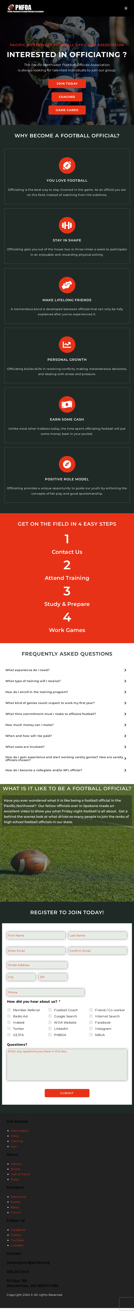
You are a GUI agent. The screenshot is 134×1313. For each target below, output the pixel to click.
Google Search (65, 1023)
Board (15, 1174)
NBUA (100, 1041)
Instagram (103, 1035)
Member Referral (26, 1016)
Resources (18, 1202)
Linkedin (17, 1250)
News (15, 1212)
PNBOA (60, 1041)
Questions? (17, 1051)
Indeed (18, 1029)
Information (20, 1136)
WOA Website (65, 1029)
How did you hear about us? (33, 1008)
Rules (15, 1184)
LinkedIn (61, 1035)
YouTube (17, 1245)
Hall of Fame (20, 1179)
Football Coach (66, 1016)
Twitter (18, 1035)
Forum (16, 1217)
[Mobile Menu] (126, 8)
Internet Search (107, 1023)
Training (17, 1146)
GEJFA (18, 1041)
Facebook (103, 1029)
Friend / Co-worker (110, 1016)
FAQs (15, 1141)
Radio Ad (20, 1023)
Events (16, 1207)
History (16, 1169)
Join (14, 1151)
